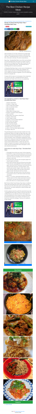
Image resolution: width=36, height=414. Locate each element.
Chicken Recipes (9, 21)
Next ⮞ (18, 264)
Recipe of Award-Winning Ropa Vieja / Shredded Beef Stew (22, 21)
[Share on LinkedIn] (11, 29)
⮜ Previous (18, 242)
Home (5, 21)
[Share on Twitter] (5, 29)
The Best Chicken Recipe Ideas (17, 1)
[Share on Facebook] (8, 29)
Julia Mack (7, 26)
